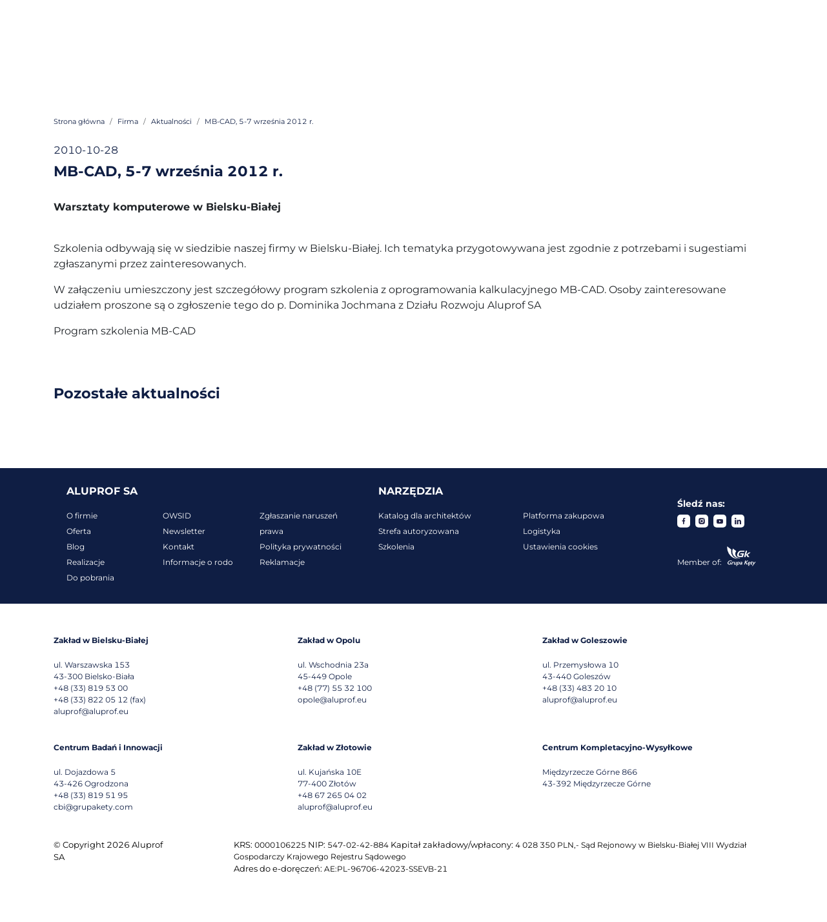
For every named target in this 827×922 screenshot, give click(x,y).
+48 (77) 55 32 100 (335, 688)
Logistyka (541, 531)
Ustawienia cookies (560, 546)
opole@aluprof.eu (332, 699)
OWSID (177, 515)
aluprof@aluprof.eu (91, 711)
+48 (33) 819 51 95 (91, 795)
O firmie (81, 515)
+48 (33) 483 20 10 (579, 688)
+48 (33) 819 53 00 (91, 688)
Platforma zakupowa (563, 515)
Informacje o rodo (198, 562)
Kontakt (178, 546)
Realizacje (85, 562)
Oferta (78, 531)
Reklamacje (282, 562)
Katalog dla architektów (424, 515)
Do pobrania (90, 577)
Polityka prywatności (301, 546)
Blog (75, 546)
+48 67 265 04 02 (332, 795)
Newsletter (184, 531)
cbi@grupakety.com (93, 807)
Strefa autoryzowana (418, 531)
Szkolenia (396, 546)
